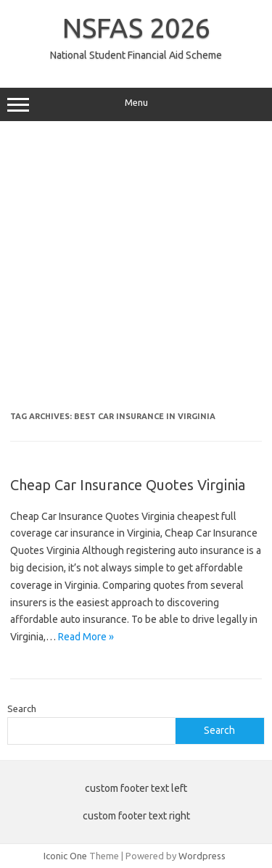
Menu (136, 104)
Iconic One (65, 856)
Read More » (86, 636)
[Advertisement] (136, 272)
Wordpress (202, 856)
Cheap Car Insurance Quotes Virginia (127, 484)
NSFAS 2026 (136, 27)
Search (21, 708)
